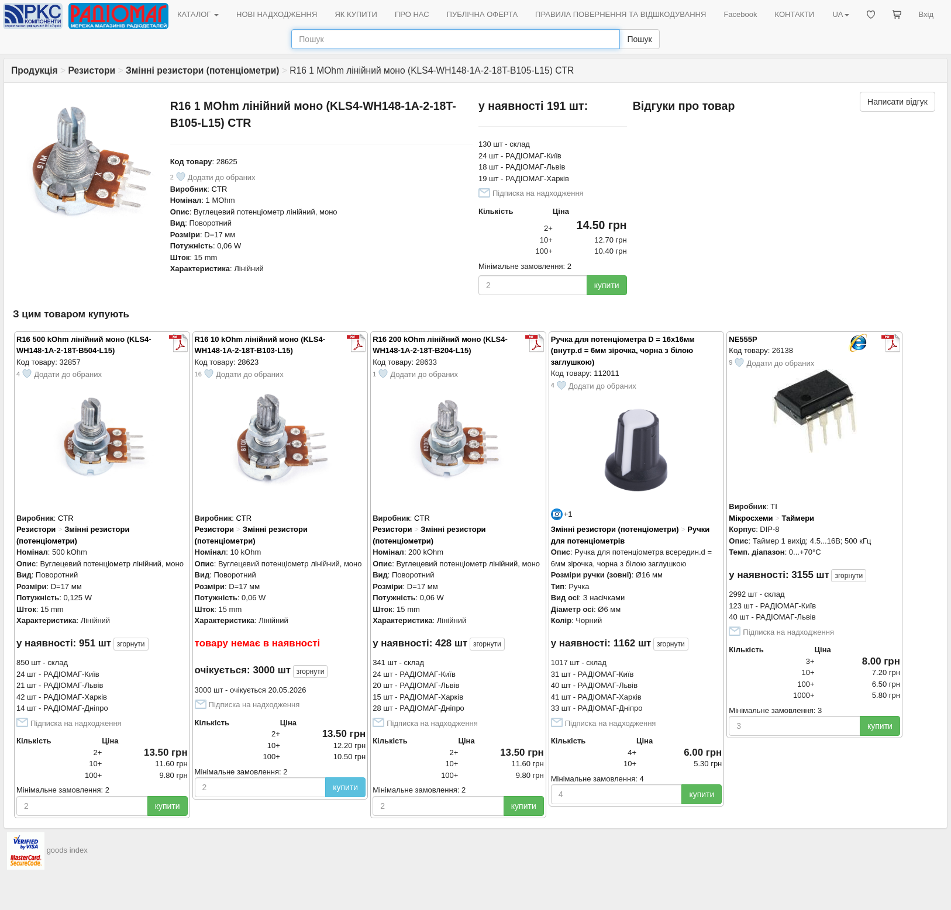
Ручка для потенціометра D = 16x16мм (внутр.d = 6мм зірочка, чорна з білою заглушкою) (623, 350)
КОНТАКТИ (794, 14)
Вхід (926, 14)
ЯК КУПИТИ (356, 14)
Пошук (639, 39)
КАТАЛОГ (198, 14)
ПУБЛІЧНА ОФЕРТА (482, 14)
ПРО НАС (412, 14)
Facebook (740, 14)
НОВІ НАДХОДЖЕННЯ (276, 14)
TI (773, 506)
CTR (220, 189)
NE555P (743, 339)
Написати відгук (897, 101)
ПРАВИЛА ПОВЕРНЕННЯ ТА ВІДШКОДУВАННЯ (620, 14)
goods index (67, 850)
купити (606, 285)
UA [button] (840, 14)
